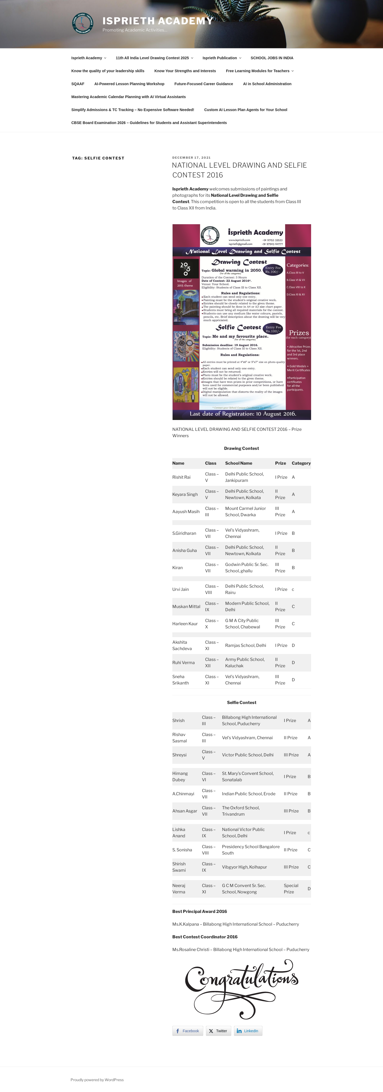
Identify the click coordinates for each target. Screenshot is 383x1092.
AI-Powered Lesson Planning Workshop (129, 84)
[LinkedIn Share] (248, 1031)
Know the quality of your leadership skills (107, 71)
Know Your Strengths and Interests (185, 71)
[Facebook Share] (187, 1031)
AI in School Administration (267, 84)
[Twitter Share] (218, 1031)
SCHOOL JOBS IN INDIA (272, 58)
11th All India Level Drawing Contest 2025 (155, 58)
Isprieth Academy (158, 21)
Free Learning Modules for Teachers (260, 71)
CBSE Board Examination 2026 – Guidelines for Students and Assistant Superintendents (149, 123)
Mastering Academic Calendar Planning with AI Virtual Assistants (128, 97)
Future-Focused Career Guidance (203, 84)
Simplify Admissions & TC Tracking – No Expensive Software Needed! (132, 110)
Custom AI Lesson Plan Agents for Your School (245, 110)
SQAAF (77, 84)
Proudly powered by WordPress (97, 1079)
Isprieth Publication (222, 58)
